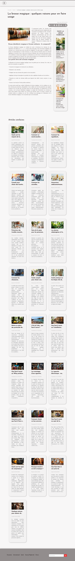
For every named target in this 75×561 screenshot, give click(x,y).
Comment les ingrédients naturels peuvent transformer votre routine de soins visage (60, 103)
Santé (14, 10)
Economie (9, 555)
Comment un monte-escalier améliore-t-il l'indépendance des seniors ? (60, 78)
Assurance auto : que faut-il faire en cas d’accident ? (17, 421)
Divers (37, 555)
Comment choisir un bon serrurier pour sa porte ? (36, 421)
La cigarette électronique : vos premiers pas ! (56, 373)
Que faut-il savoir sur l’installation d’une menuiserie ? (57, 327)
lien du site (23, 48)
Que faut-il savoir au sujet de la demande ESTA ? (56, 421)
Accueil (9, 10)
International (16, 555)
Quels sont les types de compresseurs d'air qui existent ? (18, 468)
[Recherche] (56, 555)
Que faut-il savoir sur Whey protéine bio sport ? (17, 373)
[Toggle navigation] (4, 3)
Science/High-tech (29, 555)
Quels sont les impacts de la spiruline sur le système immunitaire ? (60, 54)
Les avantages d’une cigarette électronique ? (36, 373)
